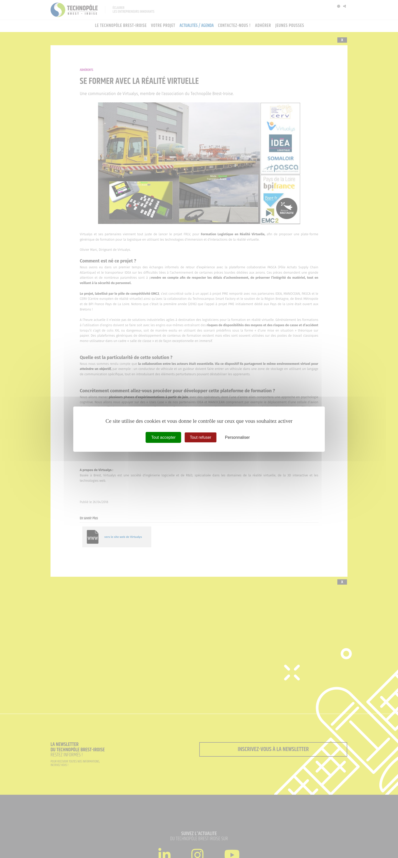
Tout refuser (200, 437)
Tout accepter (163, 437)
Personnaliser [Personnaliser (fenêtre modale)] (237, 437)
